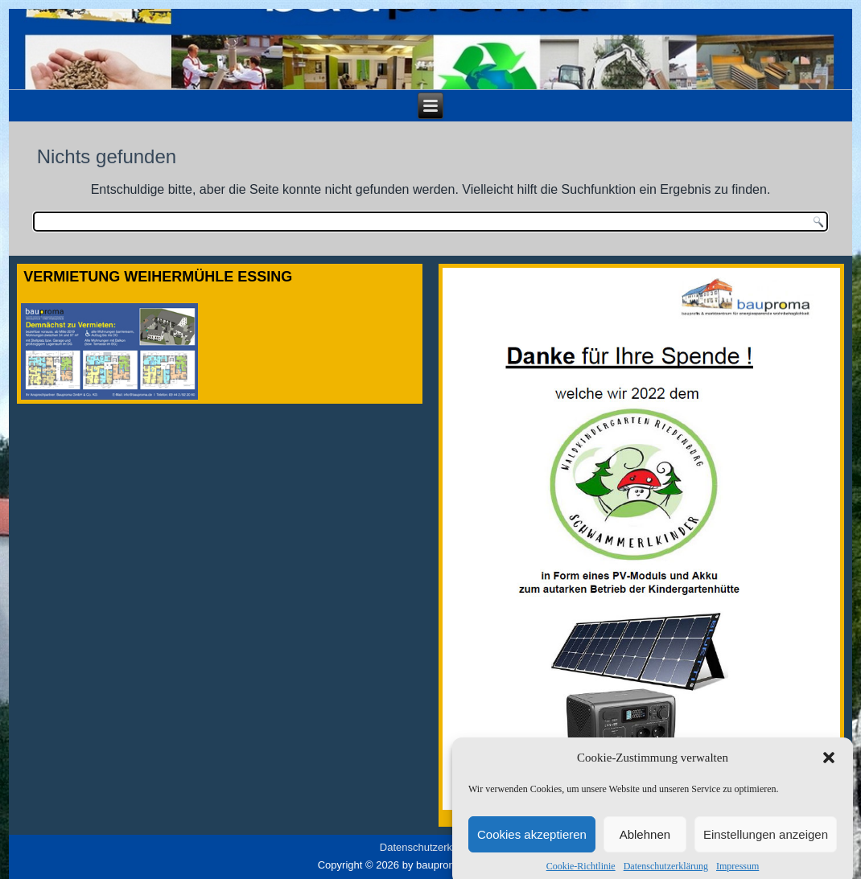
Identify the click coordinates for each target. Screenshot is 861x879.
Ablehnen (645, 841)
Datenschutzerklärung (430, 847)
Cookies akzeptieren (532, 841)
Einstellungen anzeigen (765, 841)
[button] (829, 765)
